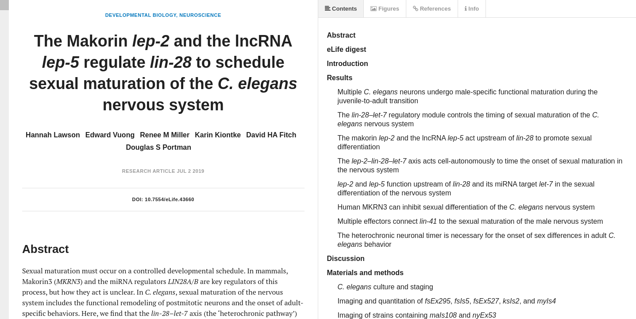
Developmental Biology (140, 15)
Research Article (148, 171)
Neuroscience (200, 15)
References (432, 8)
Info (472, 8)
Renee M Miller (164, 135)
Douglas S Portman (158, 147)
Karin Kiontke (218, 135)
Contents (341, 8)
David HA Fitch (271, 135)
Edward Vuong (110, 135)
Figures (384, 8)
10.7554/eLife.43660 (169, 199)
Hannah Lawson (53, 135)
